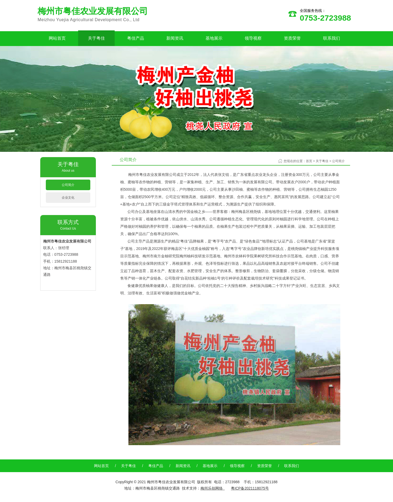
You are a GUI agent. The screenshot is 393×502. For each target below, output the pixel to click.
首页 (309, 161)
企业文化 (68, 197)
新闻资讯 (174, 38)
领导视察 (253, 38)
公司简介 (68, 185)
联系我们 (331, 38)
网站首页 (57, 38)
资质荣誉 (292, 38)
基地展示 (214, 38)
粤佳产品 (135, 38)
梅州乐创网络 (211, 488)
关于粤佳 (96, 38)
